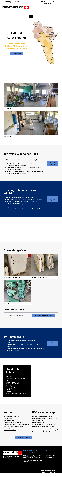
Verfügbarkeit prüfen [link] (52, 163)
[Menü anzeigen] (31, 16)
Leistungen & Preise (50, 457)
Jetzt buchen (17, 53)
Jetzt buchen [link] (52, 343)
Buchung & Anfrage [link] (24, 437)
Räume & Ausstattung (50, 455)
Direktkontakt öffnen (10, 430)
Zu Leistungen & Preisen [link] (52, 199)
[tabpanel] (18, 1)
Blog (46, 453)
